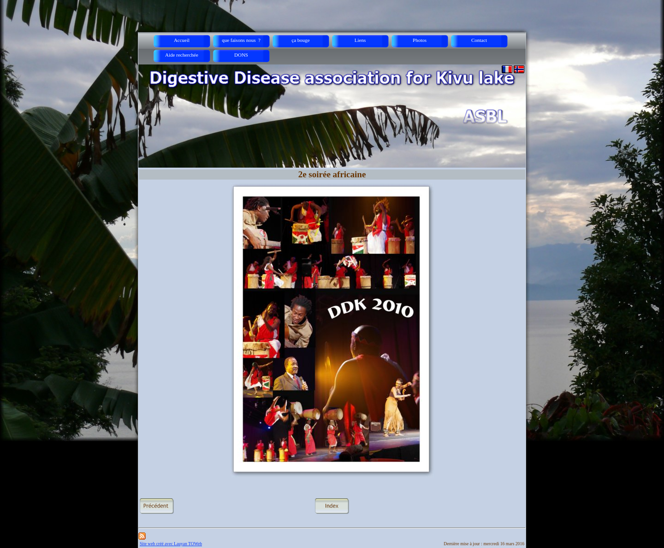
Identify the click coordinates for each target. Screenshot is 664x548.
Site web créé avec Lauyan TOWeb (171, 543)
